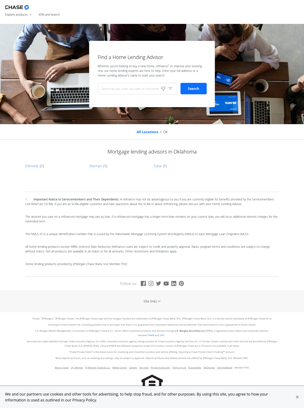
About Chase (62, 367)
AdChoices (209, 367)
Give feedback (224, 367)
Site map (144, 367)
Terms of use (179, 367)
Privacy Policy (84, 400)
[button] (297, 397)
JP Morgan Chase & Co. (97, 367)
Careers (133, 367)
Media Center (119, 367)
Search (193, 88)
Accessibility (194, 367)
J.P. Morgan (77, 367)
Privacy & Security (160, 367)
